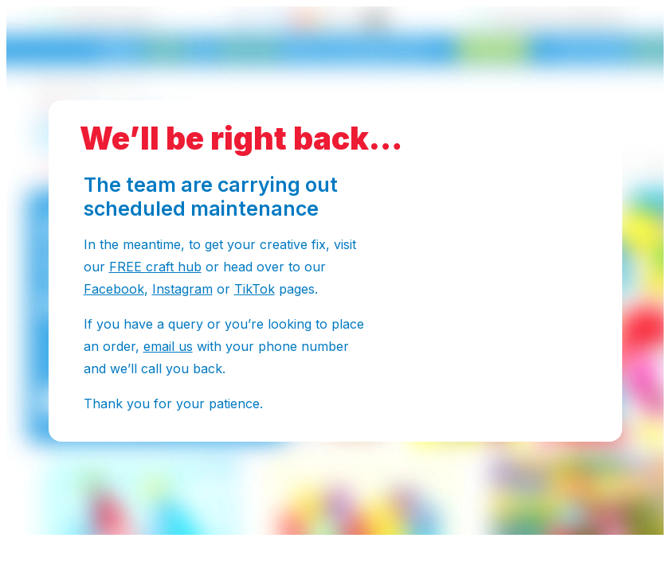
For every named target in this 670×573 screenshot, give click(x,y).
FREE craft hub (155, 267)
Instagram (182, 289)
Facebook (114, 289)
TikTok (254, 289)
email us (168, 346)
